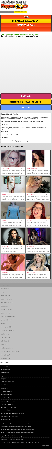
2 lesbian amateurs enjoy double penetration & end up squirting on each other (20, 442)
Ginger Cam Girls (6, 313)
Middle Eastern (5, 337)
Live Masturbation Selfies (7, 404)
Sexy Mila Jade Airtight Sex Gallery (9, 416)
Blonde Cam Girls (6, 299)
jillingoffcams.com (5, 369)
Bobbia (4, 220)
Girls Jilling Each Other (8, 316)
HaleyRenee (5, 168)
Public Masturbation (7, 348)
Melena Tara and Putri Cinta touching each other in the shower (16, 426)
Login (7, 12)
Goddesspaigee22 (32, 168)
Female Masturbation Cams (7, 381)
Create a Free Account (26, 21)
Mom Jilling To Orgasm (6, 398)
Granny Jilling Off (6, 320)
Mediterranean (5, 334)
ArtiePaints (5, 272)
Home (26, 17)
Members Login (26, 25)
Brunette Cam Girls (7, 302)
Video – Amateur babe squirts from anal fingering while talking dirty (17, 432)
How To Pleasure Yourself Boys (8, 407)
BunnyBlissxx (31, 272)
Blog (26, 29)
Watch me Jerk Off (5, 419)
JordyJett (29, 220)
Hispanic (3, 323)
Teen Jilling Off (5, 355)
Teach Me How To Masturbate (10, 351)
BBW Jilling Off (5, 295)
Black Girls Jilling (5, 385)
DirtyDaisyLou (31, 194)
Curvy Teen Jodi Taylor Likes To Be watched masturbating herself (17, 423)
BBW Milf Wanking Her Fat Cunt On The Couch (12, 413)
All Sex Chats (5, 285)
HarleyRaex (30, 246)
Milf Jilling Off (5, 341)
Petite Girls (4, 344)
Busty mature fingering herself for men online (12, 439)
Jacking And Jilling (6, 327)
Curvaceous (4, 306)
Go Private (26, 96)
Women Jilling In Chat (6, 394)
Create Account (20, 12)
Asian (2, 292)
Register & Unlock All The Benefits (26, 102)
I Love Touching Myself (6, 391)
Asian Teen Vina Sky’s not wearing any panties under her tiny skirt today (18, 429)
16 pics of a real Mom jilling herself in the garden (12, 436)
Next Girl (26, 107)
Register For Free (5, 372)
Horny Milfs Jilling (5, 388)
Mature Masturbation (7, 330)
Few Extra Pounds (6, 309)
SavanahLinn (6, 194)
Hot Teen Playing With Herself (8, 401)
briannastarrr (6, 246)
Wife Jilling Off (5, 358)
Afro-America (5, 288)
